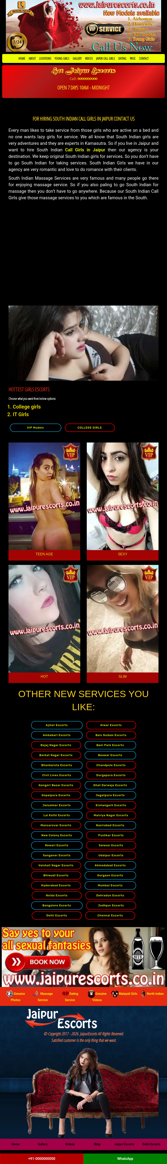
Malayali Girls (124, 993)
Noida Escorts (57, 895)
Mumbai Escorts (110, 885)
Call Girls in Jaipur (85, 149)
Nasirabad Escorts (110, 825)
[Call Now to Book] (83, 26)
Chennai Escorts (110, 915)
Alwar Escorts (111, 725)
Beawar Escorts (110, 755)
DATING (122, 58)
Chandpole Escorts (111, 765)
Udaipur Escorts (111, 855)
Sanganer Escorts (56, 855)
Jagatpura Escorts (110, 795)
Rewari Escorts (56, 845)
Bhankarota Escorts (56, 765)
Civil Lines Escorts (56, 775)
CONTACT (144, 58)
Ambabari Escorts (56, 735)
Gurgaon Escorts (110, 875)
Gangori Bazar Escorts (56, 785)
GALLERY (77, 58)
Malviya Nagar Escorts (111, 815)
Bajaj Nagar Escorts (56, 745)
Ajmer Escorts (57, 725)
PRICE (132, 58)
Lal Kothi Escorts (56, 815)
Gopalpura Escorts (56, 795)
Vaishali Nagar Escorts (55, 865)
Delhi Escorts (56, 915)
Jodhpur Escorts (111, 905)
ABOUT (32, 58)
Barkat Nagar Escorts (56, 755)
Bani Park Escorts (110, 745)
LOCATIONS (45, 58)
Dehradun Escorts (110, 895)
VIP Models (35, 427)
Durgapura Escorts (111, 775)
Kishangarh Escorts (111, 805)
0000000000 (87, 78)
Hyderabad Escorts (56, 885)
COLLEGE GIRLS (90, 427)
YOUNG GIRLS (62, 58)
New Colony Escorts (56, 835)
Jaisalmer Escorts (57, 805)
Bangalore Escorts (56, 905)
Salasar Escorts (111, 845)
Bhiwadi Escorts (56, 875)
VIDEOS (89, 58)
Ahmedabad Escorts (110, 865)
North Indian (151, 993)
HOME (21, 58)
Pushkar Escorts (111, 835)
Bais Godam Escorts (111, 735)
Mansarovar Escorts (56, 825)
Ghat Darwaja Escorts (110, 785)
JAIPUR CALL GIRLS (105, 58)
